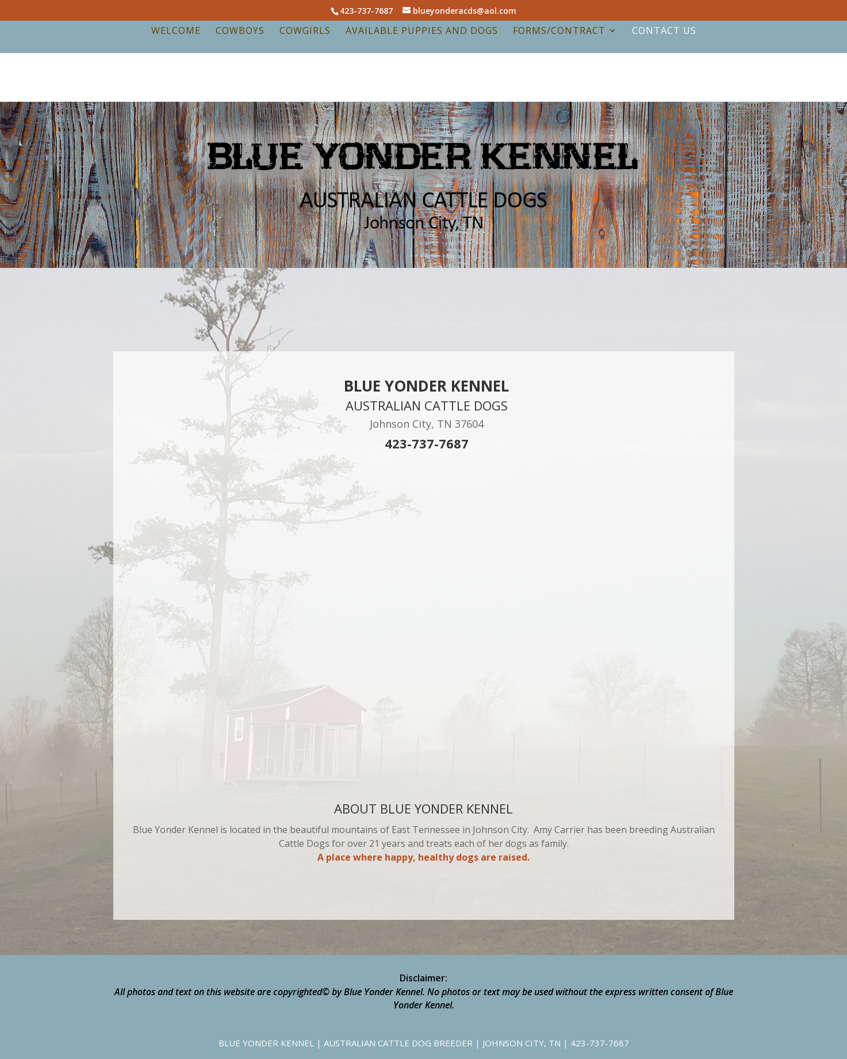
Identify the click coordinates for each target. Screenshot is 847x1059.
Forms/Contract (559, 31)
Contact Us (664, 31)
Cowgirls (305, 31)
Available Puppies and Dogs (422, 31)
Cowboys (240, 31)
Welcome (176, 31)
